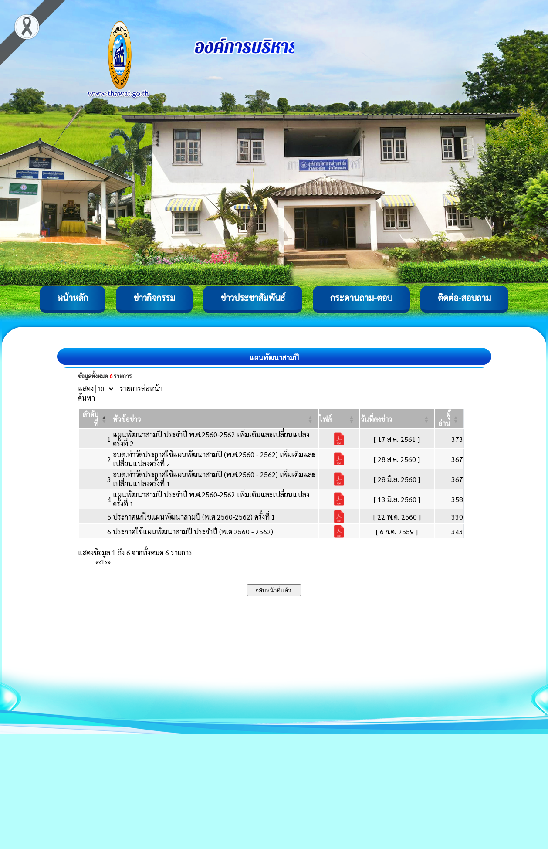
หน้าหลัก (72, 297)
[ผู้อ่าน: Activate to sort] (449, 418)
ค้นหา (86, 397)
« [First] (97, 561)
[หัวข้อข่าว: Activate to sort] (215, 418)
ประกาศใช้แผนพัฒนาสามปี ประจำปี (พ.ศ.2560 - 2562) (193, 531)
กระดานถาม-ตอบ (361, 297)
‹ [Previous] (100, 561)
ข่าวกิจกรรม (154, 297)
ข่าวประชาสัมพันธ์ (252, 297)
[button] (127, 419)
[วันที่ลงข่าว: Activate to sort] (397, 418)
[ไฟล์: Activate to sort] (339, 418)
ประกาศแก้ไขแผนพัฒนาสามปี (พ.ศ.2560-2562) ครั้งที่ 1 (194, 516)
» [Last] (109, 561)
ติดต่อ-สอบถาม (464, 297)
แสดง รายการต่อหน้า (120, 388)
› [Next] (106, 561)
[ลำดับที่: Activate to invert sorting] (95, 418)
